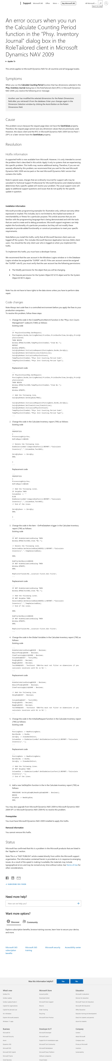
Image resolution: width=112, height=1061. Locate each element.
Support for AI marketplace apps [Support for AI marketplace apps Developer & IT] (48, 1040)
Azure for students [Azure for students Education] (81, 1021)
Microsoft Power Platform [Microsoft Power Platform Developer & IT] (46, 1052)
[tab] (14, 922)
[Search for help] (100, 3)
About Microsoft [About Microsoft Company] (80, 1036)
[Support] (27, 3)
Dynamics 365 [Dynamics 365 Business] (7, 1044)
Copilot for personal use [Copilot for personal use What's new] (10, 1010)
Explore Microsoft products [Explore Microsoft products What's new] (11, 1017)
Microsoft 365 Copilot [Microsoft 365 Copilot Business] (9, 1052)
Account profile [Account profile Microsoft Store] (43, 994)
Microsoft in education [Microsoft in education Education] (82, 994)
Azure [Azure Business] (4, 1040)
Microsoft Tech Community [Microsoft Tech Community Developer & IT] (47, 1044)
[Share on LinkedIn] (12, 877)
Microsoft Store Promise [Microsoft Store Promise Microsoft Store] (46, 1017)
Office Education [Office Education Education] (80, 1010)
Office (48, 3)
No (76, 981)
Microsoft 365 (38, 3)
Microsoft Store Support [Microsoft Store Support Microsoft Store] (46, 1002)
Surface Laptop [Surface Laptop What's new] (7, 998)
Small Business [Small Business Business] (7, 1060)
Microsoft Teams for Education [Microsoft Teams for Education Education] (85, 1002)
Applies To (11, 61)
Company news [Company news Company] (80, 1040)
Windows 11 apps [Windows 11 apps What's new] (8, 1021)
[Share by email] (18, 877)
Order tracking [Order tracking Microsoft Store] (43, 1010)
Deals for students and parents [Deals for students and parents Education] (85, 1017)
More (55, 3)
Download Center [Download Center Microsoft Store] (44, 998)
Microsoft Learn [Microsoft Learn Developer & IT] (44, 1036)
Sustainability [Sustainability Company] (80, 1052)
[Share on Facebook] (7, 877)
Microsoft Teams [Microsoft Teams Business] (8, 1056)
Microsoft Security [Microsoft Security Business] (8, 1036)
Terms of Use (72, 865)
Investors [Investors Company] (78, 1048)
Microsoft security (52, 947)
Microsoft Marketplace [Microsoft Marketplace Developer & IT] (46, 1048)
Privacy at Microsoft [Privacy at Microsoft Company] (81, 1044)
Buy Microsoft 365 (68, 3)
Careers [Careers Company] (78, 1032)
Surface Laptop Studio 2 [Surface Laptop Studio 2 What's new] (10, 1002)
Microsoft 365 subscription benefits (11, 950)
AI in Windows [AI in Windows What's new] (7, 1013)
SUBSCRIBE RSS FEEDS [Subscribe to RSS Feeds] (17, 884)
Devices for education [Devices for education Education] (82, 998)
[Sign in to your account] (106, 3)
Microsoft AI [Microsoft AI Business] (6, 1032)
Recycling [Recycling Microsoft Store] (42, 1013)
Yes (63, 981)
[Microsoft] (11, 3)
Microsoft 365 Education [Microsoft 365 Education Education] (83, 1006)
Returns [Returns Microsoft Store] (41, 1006)
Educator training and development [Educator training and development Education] (86, 1013)
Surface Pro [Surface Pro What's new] (6, 994)
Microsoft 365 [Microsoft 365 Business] (7, 1048)
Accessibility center (73, 947)
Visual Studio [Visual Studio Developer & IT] (43, 1060)
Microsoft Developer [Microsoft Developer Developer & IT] (45, 1032)
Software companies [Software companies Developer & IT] (45, 1056)
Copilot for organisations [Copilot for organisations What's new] (10, 1006)
